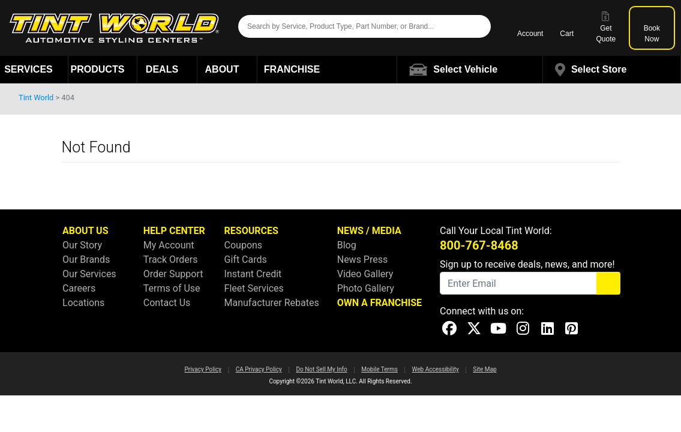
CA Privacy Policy (259, 369)
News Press (362, 259)
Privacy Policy (202, 369)
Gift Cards (245, 259)
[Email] (518, 283)
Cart (566, 27)
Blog (346, 245)
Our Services (89, 274)
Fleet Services (254, 288)
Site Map (484, 369)
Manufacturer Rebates (271, 302)
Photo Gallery (365, 288)
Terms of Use (171, 288)
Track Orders (170, 259)
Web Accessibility (435, 369)
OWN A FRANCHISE (379, 302)
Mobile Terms (379, 369)
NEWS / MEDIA (369, 230)
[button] (470, 69)
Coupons (243, 245)
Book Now (652, 27)
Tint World (36, 97)
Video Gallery (365, 274)
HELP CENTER (174, 230)
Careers (78, 288)
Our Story (82, 245)
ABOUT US (85, 230)
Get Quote (606, 27)
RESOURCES (251, 230)
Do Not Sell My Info (321, 369)
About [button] (227, 69)
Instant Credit (253, 274)
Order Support (173, 274)
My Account (168, 245)
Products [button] (103, 69)
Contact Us (167, 302)
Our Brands (86, 259)
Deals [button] (167, 69)
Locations (83, 302)
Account (530, 27)
